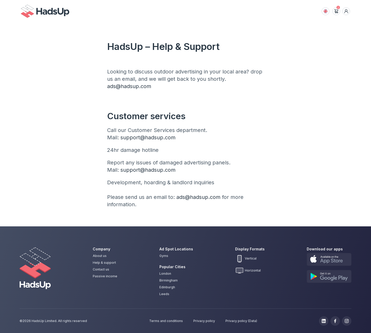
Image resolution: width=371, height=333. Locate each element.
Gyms (163, 256)
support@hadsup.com (148, 137)
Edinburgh (167, 287)
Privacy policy (204, 321)
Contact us (101, 269)
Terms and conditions (166, 321)
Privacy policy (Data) (241, 321)
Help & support (104, 262)
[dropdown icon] (346, 11)
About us (100, 255)
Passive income (105, 276)
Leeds (164, 294)
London (165, 273)
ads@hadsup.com (129, 86)
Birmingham (168, 280)
